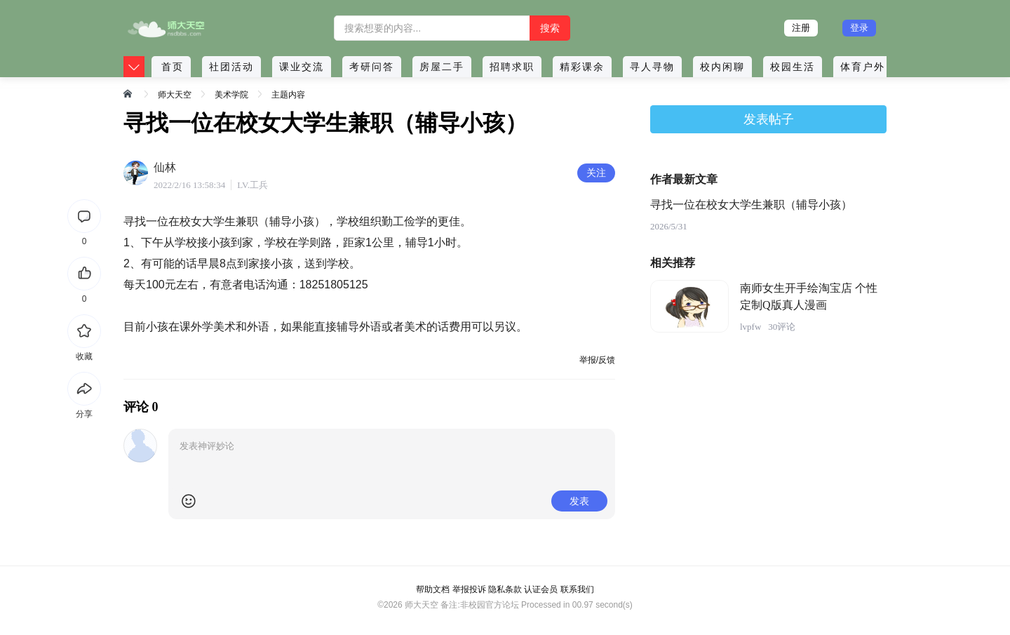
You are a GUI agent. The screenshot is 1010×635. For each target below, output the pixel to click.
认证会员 (541, 589)
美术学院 (231, 95)
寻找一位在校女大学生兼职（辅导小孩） (751, 204)
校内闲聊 (722, 66)
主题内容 (288, 95)
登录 (859, 27)
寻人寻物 (652, 66)
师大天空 (174, 95)
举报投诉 (469, 589)
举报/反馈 (597, 360)
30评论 (781, 326)
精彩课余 (582, 66)
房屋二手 (441, 66)
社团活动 (231, 66)
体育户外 (862, 66)
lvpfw (750, 326)
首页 (172, 66)
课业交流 (301, 66)
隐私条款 (505, 589)
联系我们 (577, 589)
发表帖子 (768, 119)
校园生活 (792, 66)
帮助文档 (433, 589)
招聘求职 (512, 66)
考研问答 (371, 66)
